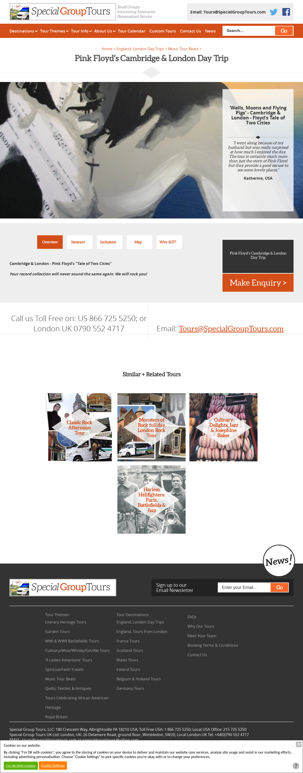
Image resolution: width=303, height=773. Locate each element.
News (210, 31)
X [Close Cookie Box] (299, 744)
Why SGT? (167, 242)
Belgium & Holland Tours (138, 679)
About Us (103, 31)
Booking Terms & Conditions (212, 645)
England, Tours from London (141, 631)
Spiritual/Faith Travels (64, 669)
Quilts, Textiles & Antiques (68, 688)
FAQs (191, 616)
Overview (50, 242)
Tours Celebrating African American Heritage (76, 702)
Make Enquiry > (258, 282)
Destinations (21, 31)
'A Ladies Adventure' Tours (68, 660)
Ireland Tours (128, 669)
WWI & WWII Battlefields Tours (72, 641)
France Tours (128, 641)
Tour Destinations (132, 614)
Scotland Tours (129, 650)
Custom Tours (162, 31)
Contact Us (190, 31)
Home (107, 48)
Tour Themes (52, 31)
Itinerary (78, 242)
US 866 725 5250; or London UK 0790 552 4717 (90, 323)
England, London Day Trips (140, 48)
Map (138, 242)
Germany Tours (130, 688)
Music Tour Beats (183, 48)
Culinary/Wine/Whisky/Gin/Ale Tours (77, 650)
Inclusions (108, 242)
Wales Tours (127, 660)
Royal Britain (56, 716)
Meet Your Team (201, 635)
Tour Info (79, 31)
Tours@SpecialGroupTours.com (235, 12)
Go (284, 31)
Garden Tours (57, 631)
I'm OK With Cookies (21, 766)
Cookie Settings (53, 765)
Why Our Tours (200, 626)
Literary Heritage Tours (65, 622)
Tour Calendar (131, 31)
